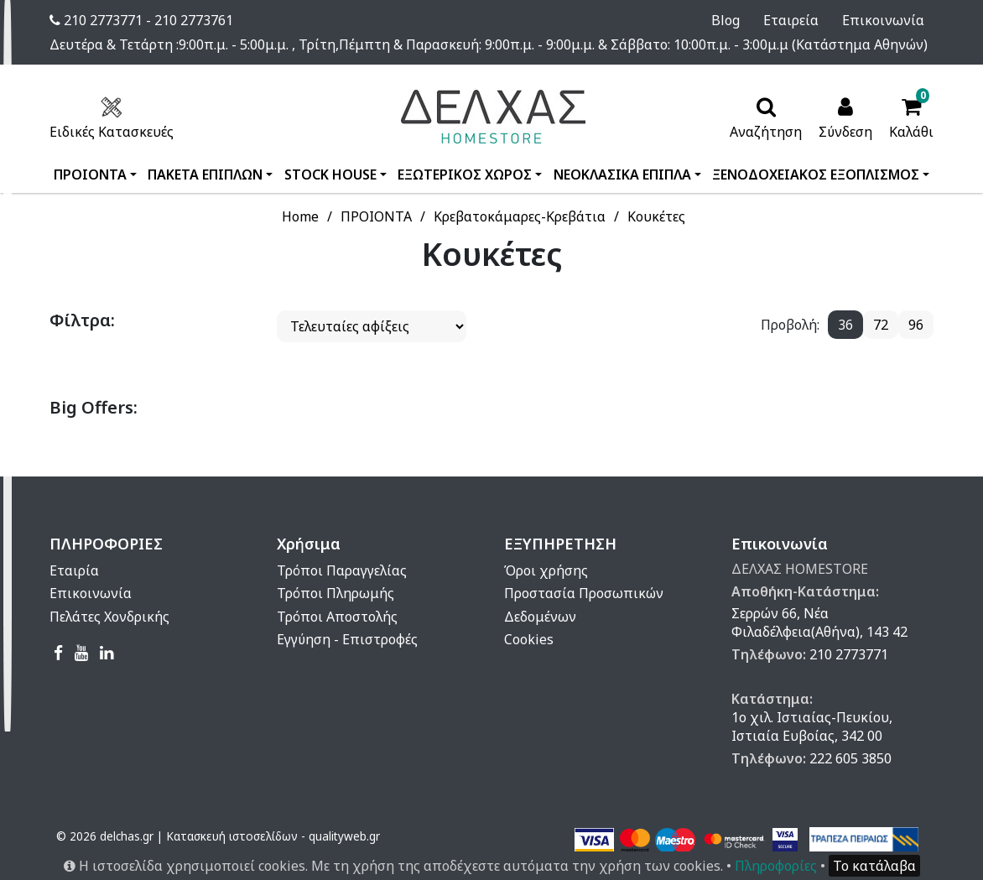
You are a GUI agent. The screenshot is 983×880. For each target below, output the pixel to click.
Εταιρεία (812, 20)
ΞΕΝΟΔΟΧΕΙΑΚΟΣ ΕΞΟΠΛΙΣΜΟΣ (815, 174)
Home (300, 216)
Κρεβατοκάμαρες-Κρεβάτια (520, 216)
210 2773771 (848, 654)
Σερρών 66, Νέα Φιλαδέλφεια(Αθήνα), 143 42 (819, 622)
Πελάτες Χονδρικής (109, 616)
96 (915, 324)
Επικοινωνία (892, 20)
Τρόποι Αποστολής (337, 616)
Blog (758, 20)
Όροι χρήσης (546, 570)
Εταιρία (74, 570)
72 (880, 324)
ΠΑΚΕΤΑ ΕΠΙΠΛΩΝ (205, 174)
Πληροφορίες (776, 866)
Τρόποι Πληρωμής (335, 593)
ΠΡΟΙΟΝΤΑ (90, 174)
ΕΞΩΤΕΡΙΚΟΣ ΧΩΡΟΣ (465, 174)
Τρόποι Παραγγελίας (342, 570)
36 (845, 324)
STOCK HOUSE (330, 174)
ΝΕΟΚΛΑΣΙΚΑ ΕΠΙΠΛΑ (622, 174)
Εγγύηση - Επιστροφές (347, 639)
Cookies (529, 639)
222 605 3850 (850, 758)
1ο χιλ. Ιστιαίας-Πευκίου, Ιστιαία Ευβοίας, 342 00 (811, 726)
